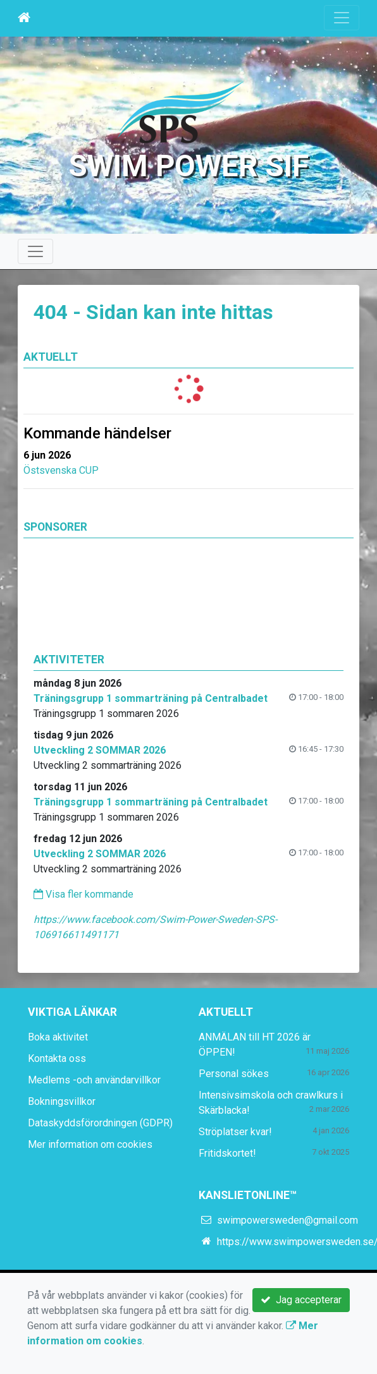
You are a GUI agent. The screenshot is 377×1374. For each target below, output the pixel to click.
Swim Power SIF (188, 166)
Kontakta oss (57, 1058)
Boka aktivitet (58, 1037)
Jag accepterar (301, 1300)
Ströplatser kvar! (235, 1132)
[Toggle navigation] (341, 17)
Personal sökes (234, 1074)
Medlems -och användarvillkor (94, 1080)
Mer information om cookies (90, 1144)
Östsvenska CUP (61, 470)
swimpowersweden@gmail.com (287, 1220)
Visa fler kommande (83, 894)
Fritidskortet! (227, 1153)
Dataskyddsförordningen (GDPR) (100, 1123)
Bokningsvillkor (62, 1101)
